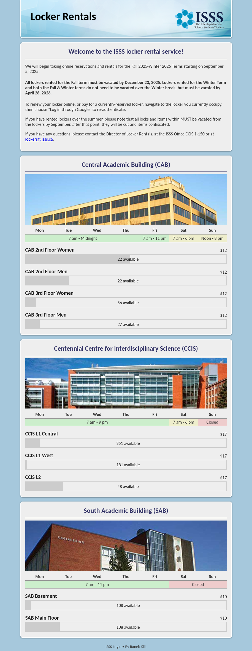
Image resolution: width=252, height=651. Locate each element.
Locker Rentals (63, 16)
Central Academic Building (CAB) (126, 164)
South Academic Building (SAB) (126, 510)
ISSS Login (113, 646)
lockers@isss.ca (39, 139)
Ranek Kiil (138, 646)
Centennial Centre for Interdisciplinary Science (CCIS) (126, 348)
